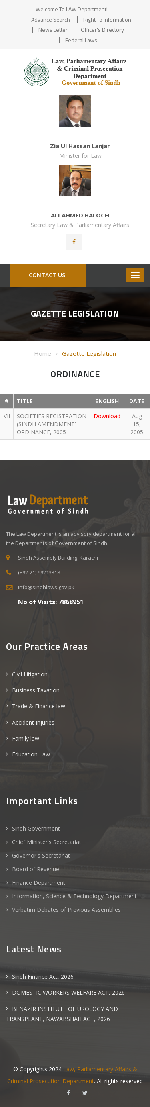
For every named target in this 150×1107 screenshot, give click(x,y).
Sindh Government (36, 828)
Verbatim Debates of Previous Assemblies (66, 909)
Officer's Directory (102, 29)
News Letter (53, 29)
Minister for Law (80, 155)
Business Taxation (36, 690)
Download (107, 416)
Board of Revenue (35, 869)
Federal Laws (81, 40)
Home (42, 353)
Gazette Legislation (89, 353)
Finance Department (38, 882)
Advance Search (50, 19)
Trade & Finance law (38, 706)
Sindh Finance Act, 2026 (43, 976)
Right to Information (107, 19)
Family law (25, 738)
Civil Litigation (30, 674)
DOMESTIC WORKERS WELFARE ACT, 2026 (68, 992)
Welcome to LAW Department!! (72, 9)
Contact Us (46, 275)
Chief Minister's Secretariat (46, 842)
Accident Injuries (33, 722)
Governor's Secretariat (41, 855)
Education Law (31, 754)
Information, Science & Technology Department (74, 896)
